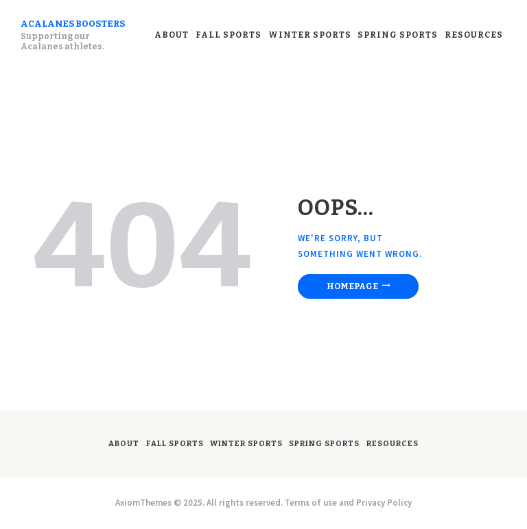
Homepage (352, 286)
